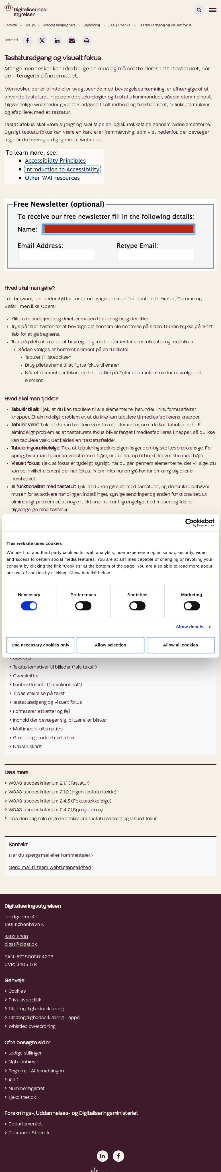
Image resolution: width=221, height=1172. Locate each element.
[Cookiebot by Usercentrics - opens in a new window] (189, 522)
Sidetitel (22, 658)
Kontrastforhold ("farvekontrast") (47, 684)
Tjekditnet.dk (22, 1097)
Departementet (25, 1124)
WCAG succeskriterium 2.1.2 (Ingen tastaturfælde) (62, 792)
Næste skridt (27, 746)
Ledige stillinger (25, 1053)
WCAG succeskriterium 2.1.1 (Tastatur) (49, 783)
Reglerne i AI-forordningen (36, 1071)
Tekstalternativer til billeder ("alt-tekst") (55, 667)
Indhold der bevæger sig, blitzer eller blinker (60, 720)
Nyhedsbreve (23, 1062)
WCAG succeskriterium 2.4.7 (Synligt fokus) (56, 810)
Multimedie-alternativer (38, 729)
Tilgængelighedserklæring (36, 1009)
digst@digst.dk (21, 944)
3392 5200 (16, 936)
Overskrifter (26, 676)
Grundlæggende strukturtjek (44, 738)
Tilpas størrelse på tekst (39, 693)
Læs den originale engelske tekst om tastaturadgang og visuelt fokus (83, 818)
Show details (189, 626)
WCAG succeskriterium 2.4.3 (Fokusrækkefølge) (60, 801)
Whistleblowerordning (32, 1026)
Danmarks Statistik (29, 1133)
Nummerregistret (27, 1088)
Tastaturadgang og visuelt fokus (47, 702)
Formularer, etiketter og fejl (41, 711)
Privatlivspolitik (25, 1000)
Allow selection (110, 644)
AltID (14, 1080)
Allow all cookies (180, 644)
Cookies (17, 991)
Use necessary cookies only (40, 644)
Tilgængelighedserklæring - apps (44, 1017)
